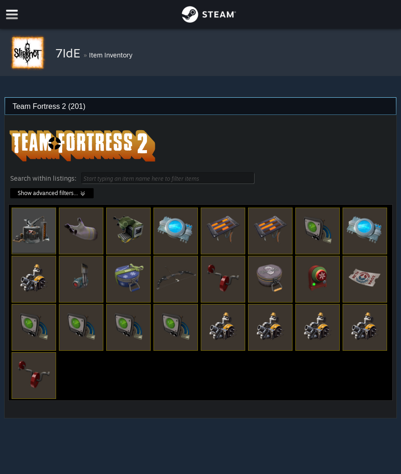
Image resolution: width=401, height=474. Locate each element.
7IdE (69, 52)
